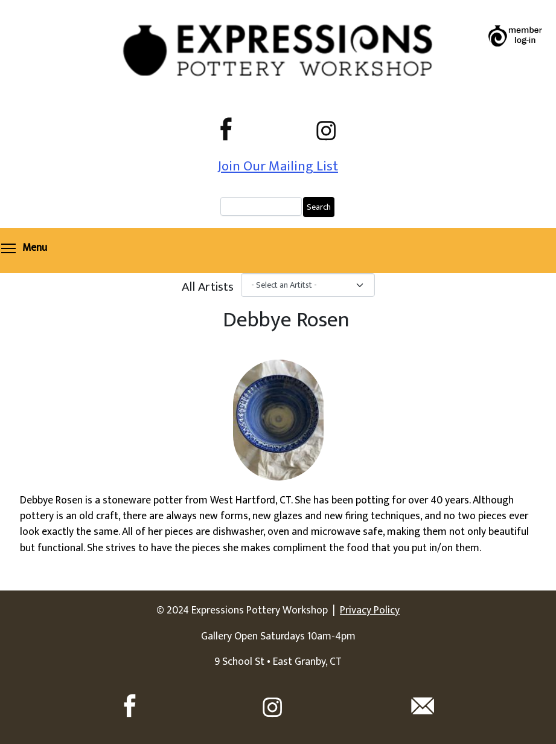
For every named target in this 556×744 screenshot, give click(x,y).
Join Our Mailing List (278, 166)
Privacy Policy (370, 610)
